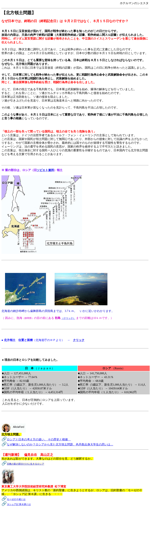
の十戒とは (20, 499)
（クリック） (68, 318)
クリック (78, 340)
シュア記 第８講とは (20, 504)
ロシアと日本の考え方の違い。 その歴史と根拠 (39, 439)
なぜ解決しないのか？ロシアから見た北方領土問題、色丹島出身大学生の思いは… (60, 444)
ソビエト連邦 (45, 170)
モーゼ (10, 499)
